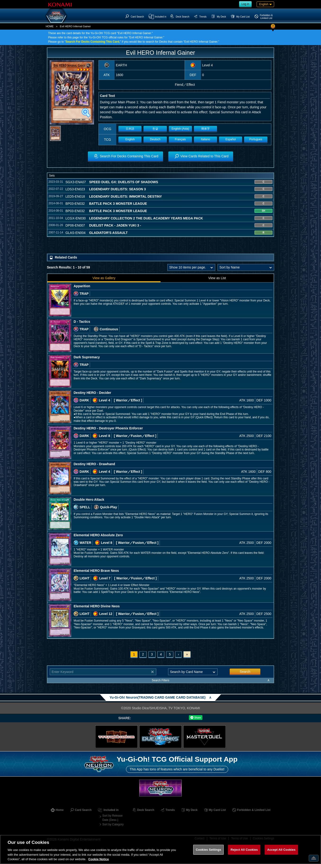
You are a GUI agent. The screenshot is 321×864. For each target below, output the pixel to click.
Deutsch (155, 139)
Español (231, 139)
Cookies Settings (208, 849)
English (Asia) (180, 128)
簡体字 (205, 128)
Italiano (205, 139)
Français (180, 139)
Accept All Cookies (281, 849)
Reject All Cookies (244, 849)
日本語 (130, 128)
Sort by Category (113, 824)
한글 (155, 128)
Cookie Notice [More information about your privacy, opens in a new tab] (98, 859)
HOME (50, 26)
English (130, 139)
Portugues (255, 139)
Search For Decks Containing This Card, (93, 41)
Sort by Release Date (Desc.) (112, 818)
